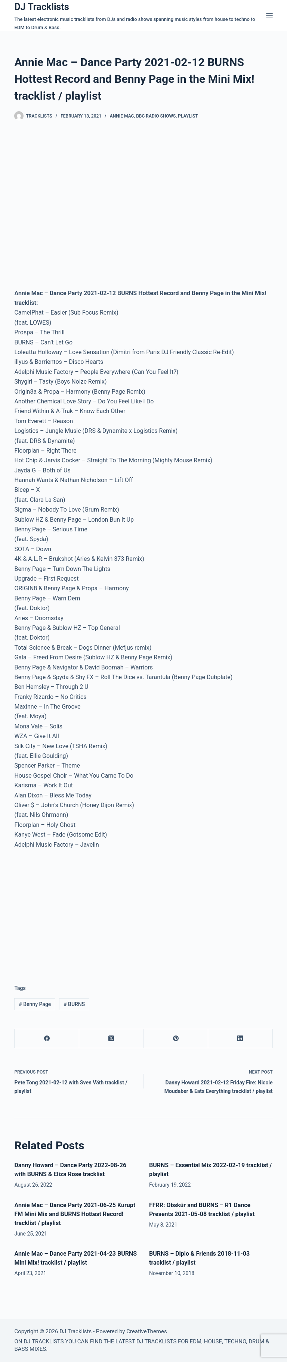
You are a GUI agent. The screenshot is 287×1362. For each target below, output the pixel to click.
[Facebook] (47, 1038)
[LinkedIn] (240, 1038)
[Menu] (269, 15)
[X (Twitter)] (111, 1038)
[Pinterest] (176, 1038)
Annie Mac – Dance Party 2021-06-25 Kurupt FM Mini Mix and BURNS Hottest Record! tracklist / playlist (74, 1214)
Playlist (188, 116)
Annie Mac (122, 116)
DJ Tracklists (41, 6)
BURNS (74, 1004)
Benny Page (35, 1004)
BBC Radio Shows (156, 116)
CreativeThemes (146, 1331)
